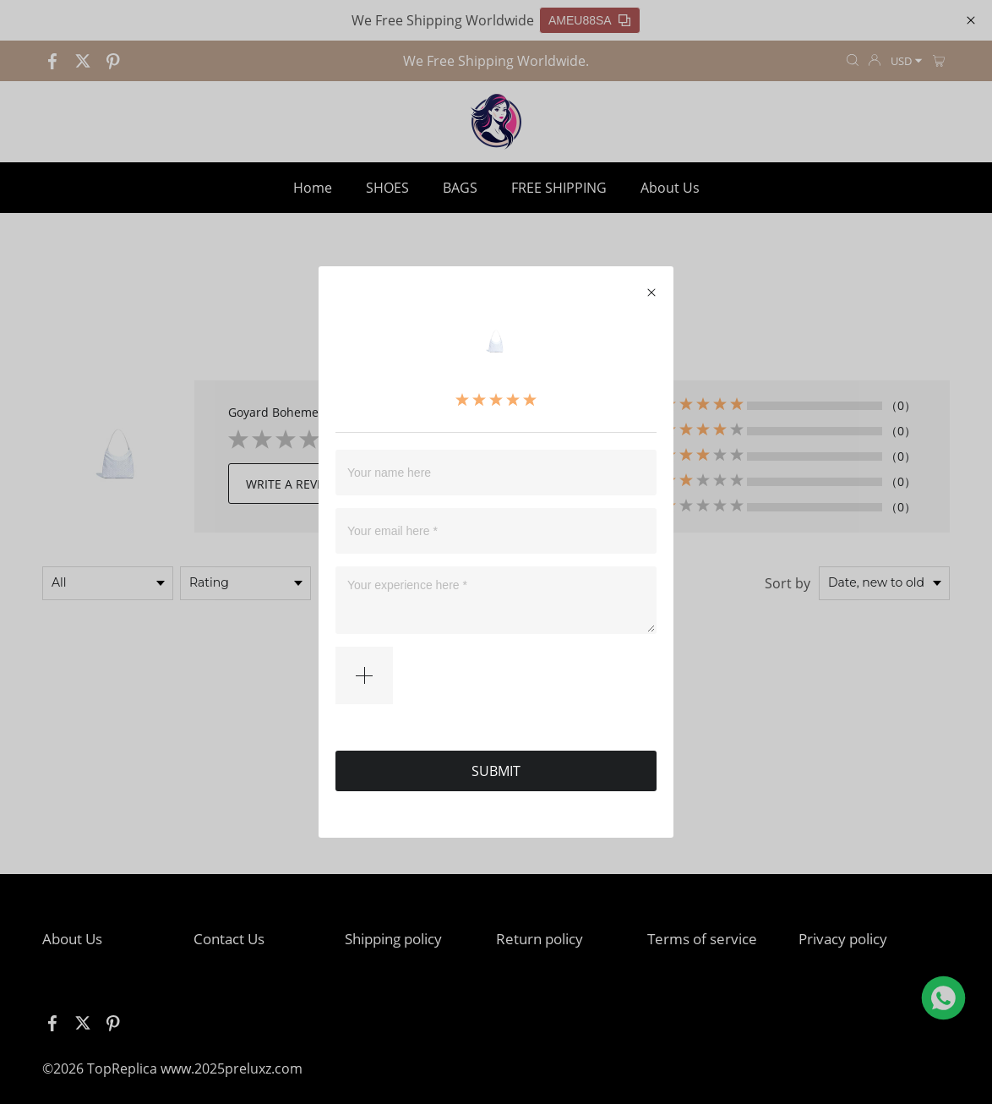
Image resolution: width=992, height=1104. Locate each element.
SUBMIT (496, 763)
